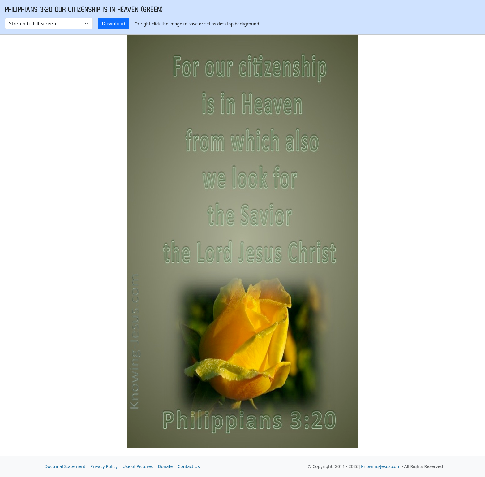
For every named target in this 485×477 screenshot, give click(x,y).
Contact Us (189, 466)
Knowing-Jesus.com (381, 466)
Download (113, 23)
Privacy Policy (104, 466)
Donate (165, 466)
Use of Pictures (137, 466)
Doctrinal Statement (65, 466)
